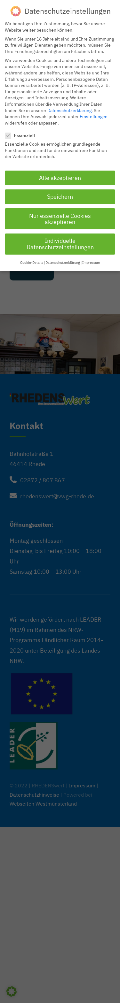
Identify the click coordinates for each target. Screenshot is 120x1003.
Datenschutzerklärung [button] (62, 260)
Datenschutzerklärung (69, 108)
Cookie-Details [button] (31, 260)
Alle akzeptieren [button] (60, 176)
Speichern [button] (60, 194)
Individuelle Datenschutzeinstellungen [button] (60, 242)
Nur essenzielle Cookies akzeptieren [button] (60, 217)
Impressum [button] (91, 260)
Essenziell (22, 133)
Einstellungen (94, 114)
